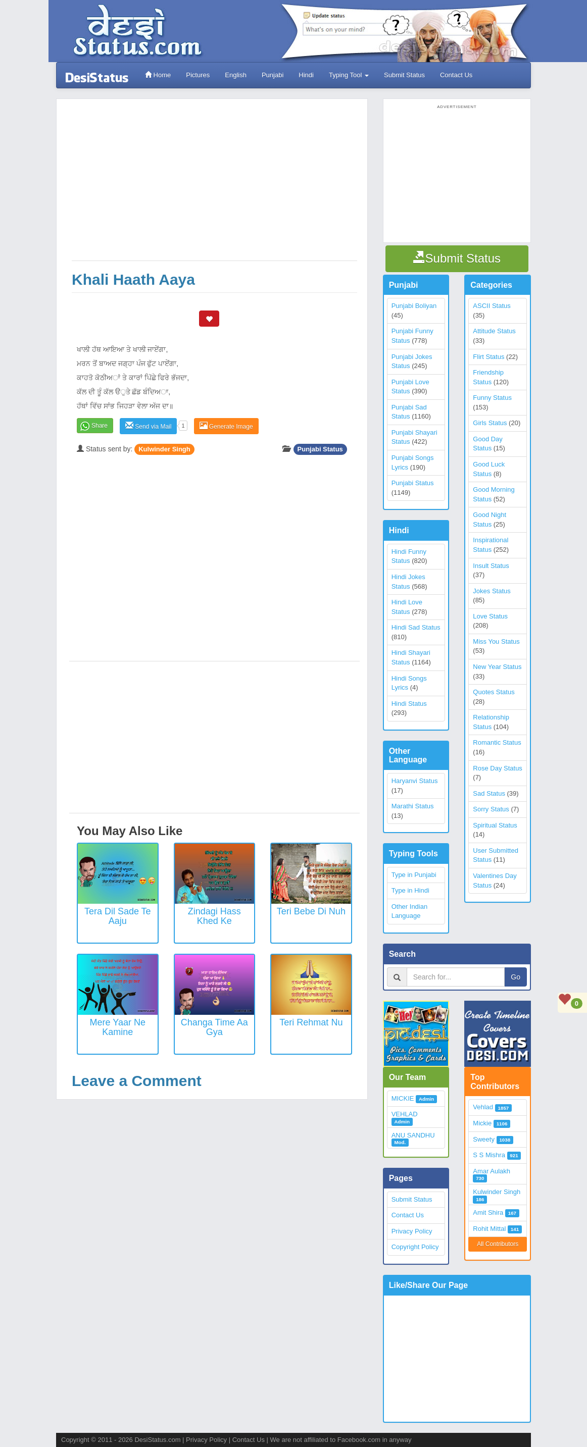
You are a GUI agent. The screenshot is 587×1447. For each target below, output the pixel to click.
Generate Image (226, 426)
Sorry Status (491, 809)
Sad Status (489, 793)
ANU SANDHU (413, 1135)
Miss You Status (496, 641)
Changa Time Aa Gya (214, 1027)
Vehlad (483, 1107)
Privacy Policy (412, 1231)
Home (158, 75)
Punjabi (272, 75)
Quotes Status (493, 692)
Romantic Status (497, 742)
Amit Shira (488, 1212)
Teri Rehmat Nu (311, 1022)
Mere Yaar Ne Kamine (117, 1027)
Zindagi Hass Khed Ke (214, 916)
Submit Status (404, 75)
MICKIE (403, 1098)
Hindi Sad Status (416, 627)
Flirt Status (488, 356)
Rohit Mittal (489, 1228)
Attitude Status (494, 331)
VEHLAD (405, 1114)
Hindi (306, 75)
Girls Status (490, 423)
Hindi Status (409, 703)
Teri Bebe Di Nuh (311, 911)
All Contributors (497, 1244)
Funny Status (492, 397)
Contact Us (456, 75)
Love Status (490, 616)
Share (99, 425)
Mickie (482, 1123)
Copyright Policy (415, 1247)
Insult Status (491, 566)
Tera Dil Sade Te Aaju (117, 916)
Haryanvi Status (415, 781)
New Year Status (497, 666)
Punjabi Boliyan (414, 305)
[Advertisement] (214, 184)
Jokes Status (491, 591)
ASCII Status (491, 305)
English (236, 75)
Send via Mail (148, 426)
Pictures (198, 75)
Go (515, 977)
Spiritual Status (495, 825)
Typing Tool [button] (349, 75)
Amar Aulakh (491, 1171)
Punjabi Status (320, 449)
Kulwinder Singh (164, 449)
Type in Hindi (410, 890)
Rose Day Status (497, 768)
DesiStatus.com (157, 1439)
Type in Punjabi (414, 874)
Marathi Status (413, 806)
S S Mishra (489, 1155)
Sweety (484, 1139)
